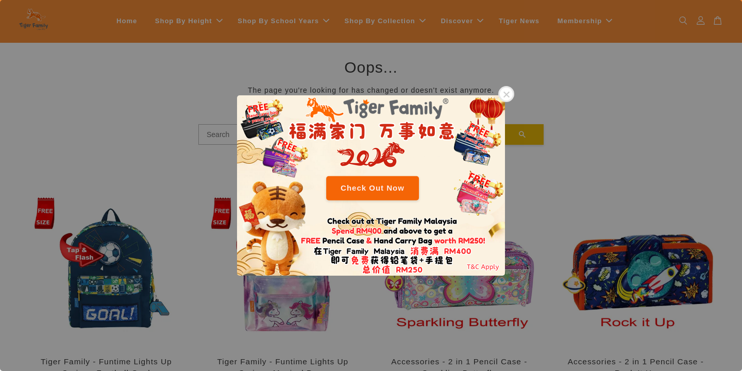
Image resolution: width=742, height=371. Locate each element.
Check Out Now (372, 187)
